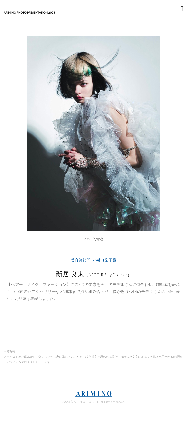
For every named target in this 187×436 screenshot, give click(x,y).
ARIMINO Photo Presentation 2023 (29, 12)
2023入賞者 (93, 239)
